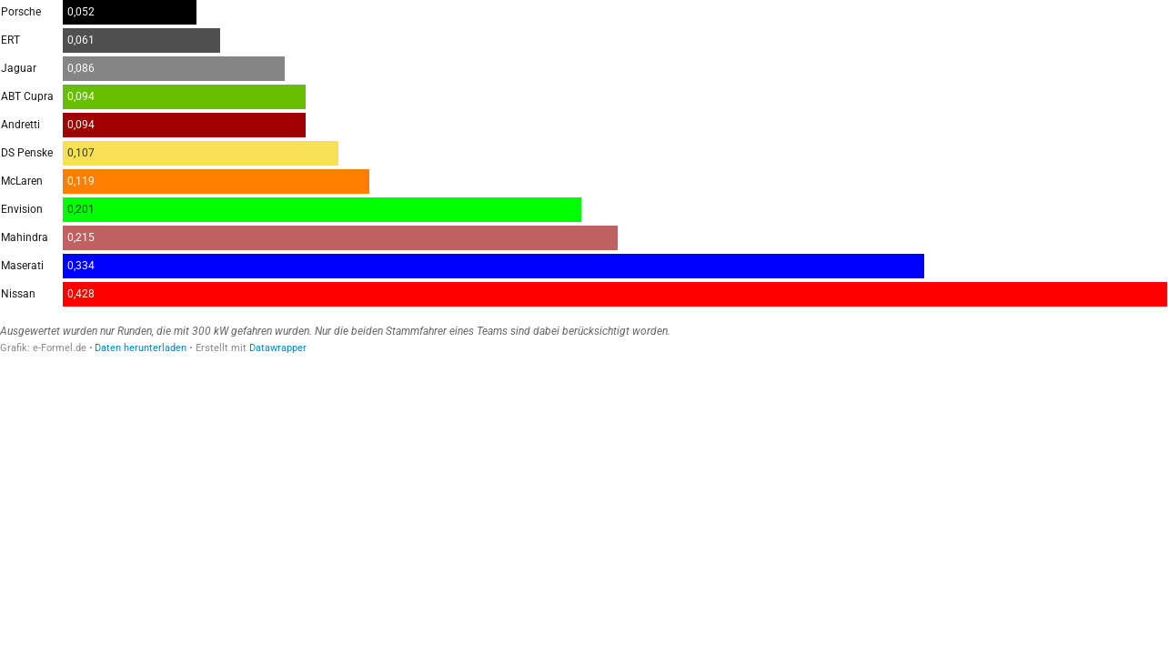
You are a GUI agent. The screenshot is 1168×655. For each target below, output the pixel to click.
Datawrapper (278, 348)
